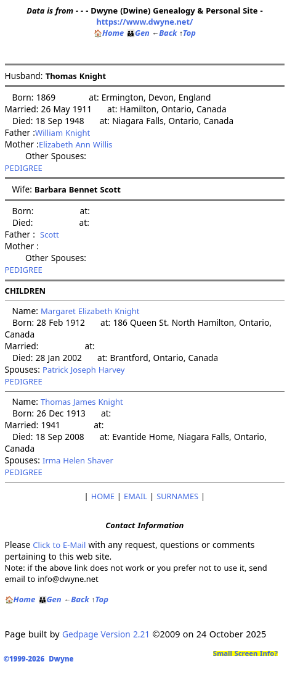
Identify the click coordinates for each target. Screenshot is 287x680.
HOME (103, 496)
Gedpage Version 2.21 (106, 634)
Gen (138, 32)
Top (187, 32)
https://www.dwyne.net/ (144, 21)
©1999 (41, 658)
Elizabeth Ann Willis (76, 144)
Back (164, 32)
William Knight (62, 132)
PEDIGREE (23, 167)
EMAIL (135, 496)
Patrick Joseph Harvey (83, 369)
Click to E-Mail (59, 544)
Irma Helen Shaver (77, 460)
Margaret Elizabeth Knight (90, 311)
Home (109, 32)
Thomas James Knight (82, 401)
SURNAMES (177, 496)
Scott (47, 234)
